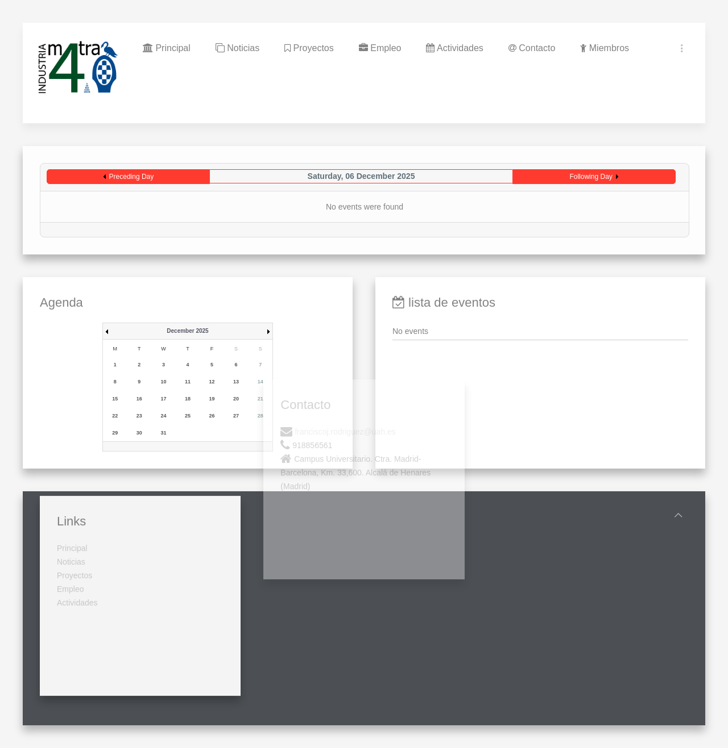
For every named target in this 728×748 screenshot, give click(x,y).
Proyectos (309, 48)
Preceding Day (131, 177)
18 (188, 399)
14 (260, 382)
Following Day (590, 177)
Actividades (454, 48)
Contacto (531, 48)
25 (188, 416)
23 (139, 416)
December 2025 (187, 331)
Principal (167, 48)
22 (115, 416)
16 (139, 399)
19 (212, 399)
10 (163, 382)
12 (212, 382)
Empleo (380, 48)
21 (260, 399)
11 (188, 382)
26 (212, 416)
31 (163, 433)
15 (115, 399)
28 (260, 416)
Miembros (604, 48)
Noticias (237, 48)
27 (236, 416)
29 (115, 433)
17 (163, 399)
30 (139, 433)
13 (236, 382)
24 (163, 416)
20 (236, 399)
